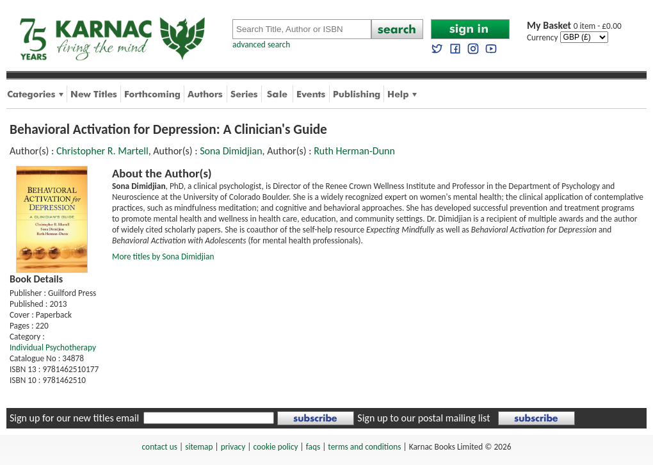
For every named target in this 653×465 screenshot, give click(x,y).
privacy (233, 446)
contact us (159, 446)
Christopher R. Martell (102, 151)
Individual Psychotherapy (53, 347)
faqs (313, 446)
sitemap (199, 446)
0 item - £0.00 (574, 25)
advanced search (261, 44)
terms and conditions (364, 446)
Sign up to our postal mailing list (423, 418)
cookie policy (275, 446)
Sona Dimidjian (231, 151)
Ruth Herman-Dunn (354, 151)
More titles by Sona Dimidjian (163, 256)
